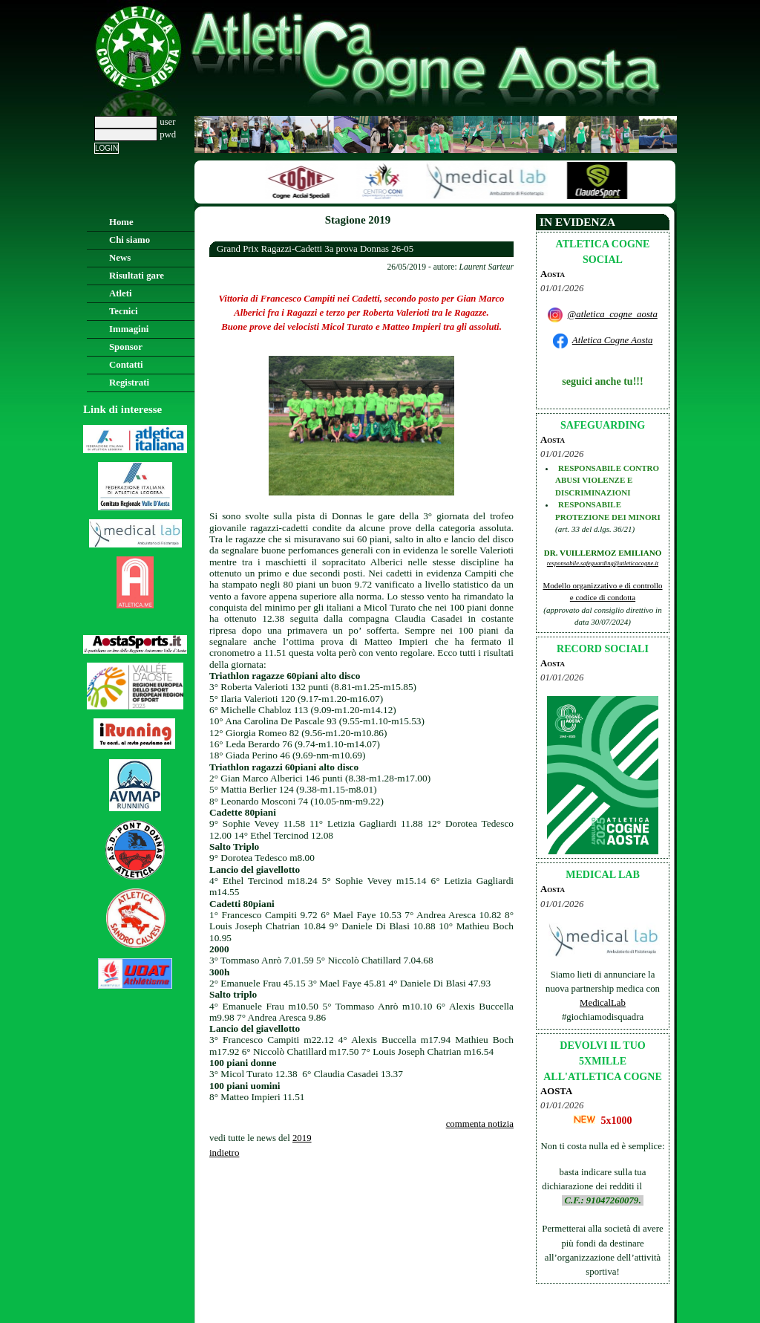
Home (121, 222)
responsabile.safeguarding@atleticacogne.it (602, 563)
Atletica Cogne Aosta (612, 340)
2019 (302, 1138)
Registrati (129, 382)
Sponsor (125, 347)
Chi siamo (129, 240)
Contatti (126, 365)
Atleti (120, 293)
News (120, 258)
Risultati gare (136, 275)
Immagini (128, 329)
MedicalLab (603, 1003)
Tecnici (123, 311)
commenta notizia (480, 1124)
